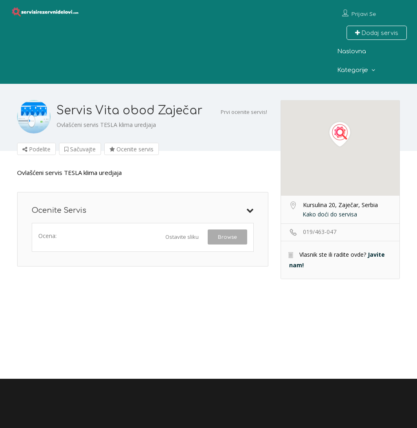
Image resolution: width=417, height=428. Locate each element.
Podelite (36, 149)
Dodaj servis (376, 33)
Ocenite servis (132, 149)
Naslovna (351, 51)
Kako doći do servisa (330, 214)
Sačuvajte (80, 149)
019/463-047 (319, 232)
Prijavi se (363, 13)
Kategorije (352, 70)
